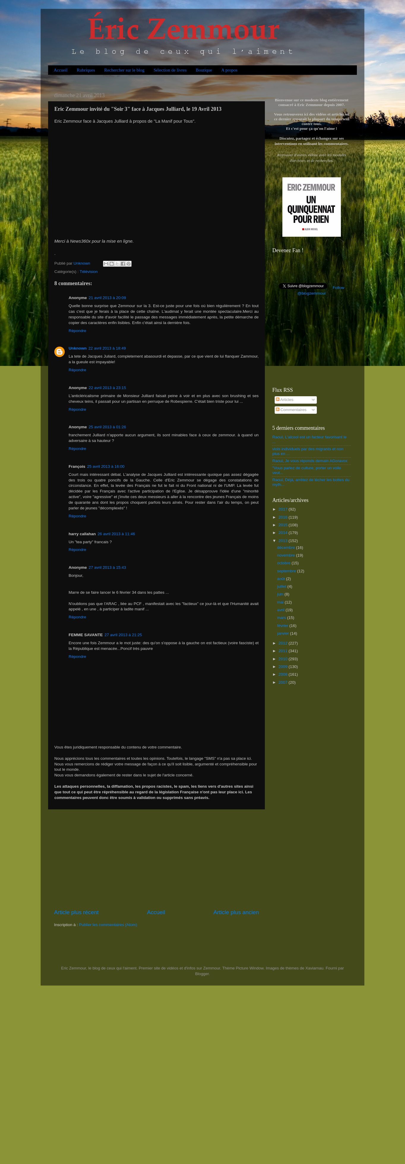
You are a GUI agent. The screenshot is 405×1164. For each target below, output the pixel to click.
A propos (229, 70)
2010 (284, 659)
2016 (284, 517)
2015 (284, 525)
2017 (284, 509)
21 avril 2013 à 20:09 (107, 298)
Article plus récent (76, 912)
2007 (284, 682)
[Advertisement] (156, 859)
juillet (282, 586)
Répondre (77, 330)
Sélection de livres (170, 70)
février (283, 625)
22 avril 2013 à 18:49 (107, 348)
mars (282, 617)
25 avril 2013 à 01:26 (107, 427)
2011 (284, 651)
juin (280, 594)
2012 (284, 643)
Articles (284, 399)
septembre (287, 571)
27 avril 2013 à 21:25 (123, 635)
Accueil (61, 70)
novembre (286, 555)
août (281, 579)
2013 (284, 540)
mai (281, 602)
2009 (284, 666)
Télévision (89, 271)
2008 (284, 674)
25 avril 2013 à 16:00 (105, 466)
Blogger (202, 974)
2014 (284, 532)
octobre (284, 563)
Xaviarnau (314, 968)
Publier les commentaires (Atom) (108, 925)
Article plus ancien (236, 912)
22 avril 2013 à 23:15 (107, 388)
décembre (286, 547)
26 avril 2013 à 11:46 (116, 534)
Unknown (78, 348)
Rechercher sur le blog (124, 70)
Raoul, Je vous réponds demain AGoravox (309, 461)
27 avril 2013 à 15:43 (107, 567)
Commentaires (291, 410)
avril (281, 610)
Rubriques (86, 70)
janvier (283, 633)
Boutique (204, 70)
